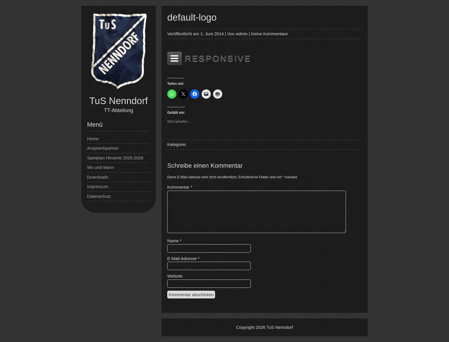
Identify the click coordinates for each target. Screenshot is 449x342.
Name (174, 240)
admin (242, 33)
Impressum (97, 186)
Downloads (97, 177)
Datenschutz (99, 196)
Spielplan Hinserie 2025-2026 (115, 157)
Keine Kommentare (269, 33)
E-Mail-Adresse (183, 258)
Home (93, 138)
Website (175, 275)
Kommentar (179, 187)
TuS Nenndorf (118, 100)
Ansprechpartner (103, 148)
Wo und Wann (100, 167)
